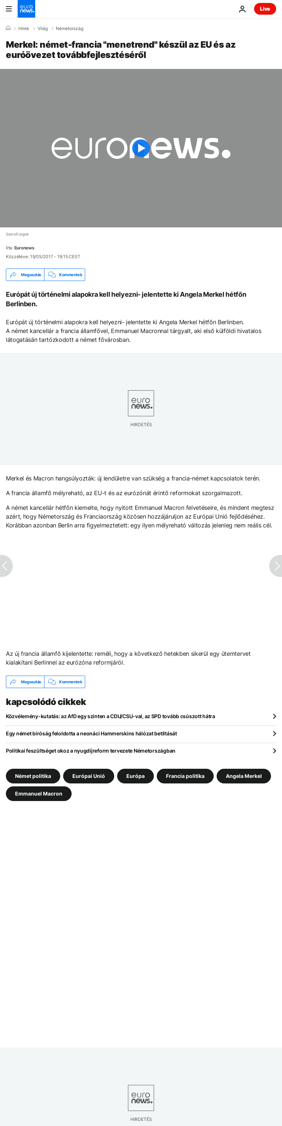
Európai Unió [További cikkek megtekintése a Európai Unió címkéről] (88, 776)
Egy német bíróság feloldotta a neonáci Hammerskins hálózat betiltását (91, 733)
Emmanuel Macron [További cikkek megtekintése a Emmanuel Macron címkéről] (38, 793)
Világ (42, 28)
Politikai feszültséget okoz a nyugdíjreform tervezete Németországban (91, 750)
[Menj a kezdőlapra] (26, 9)
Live (265, 9)
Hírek (23, 28)
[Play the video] (141, 148)
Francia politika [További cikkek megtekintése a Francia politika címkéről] (185, 776)
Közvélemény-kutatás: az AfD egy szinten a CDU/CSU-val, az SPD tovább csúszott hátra (110, 716)
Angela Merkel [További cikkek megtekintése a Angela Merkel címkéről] (244, 776)
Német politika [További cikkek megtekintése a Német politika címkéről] (33, 776)
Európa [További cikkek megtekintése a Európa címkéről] (135, 776)
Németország (69, 28)
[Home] (8, 28)
